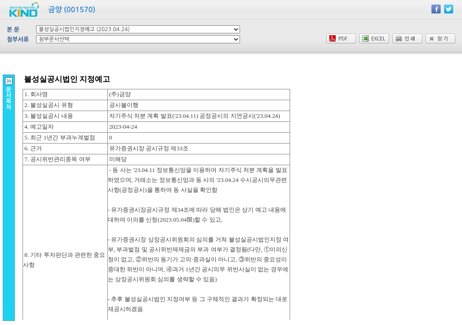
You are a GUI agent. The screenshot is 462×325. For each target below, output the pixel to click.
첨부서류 (18, 39)
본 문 (13, 29)
